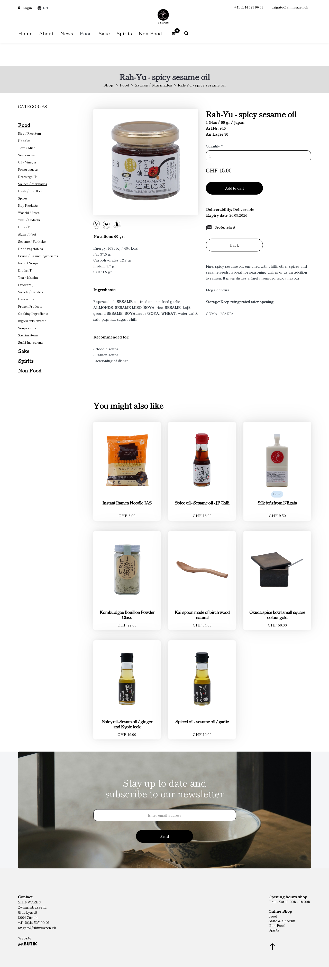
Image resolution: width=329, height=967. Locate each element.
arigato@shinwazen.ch (290, 7)
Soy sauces (26, 155)
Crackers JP (26, 284)
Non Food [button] (150, 33)
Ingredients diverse (32, 320)
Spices (23, 198)
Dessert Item (27, 299)
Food (124, 85)
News (66, 33)
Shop (108, 85)
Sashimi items (28, 335)
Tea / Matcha (28, 277)
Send (164, 836)
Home (25, 33)
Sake (23, 350)
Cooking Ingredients (33, 313)
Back (234, 245)
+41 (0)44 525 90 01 (248, 7)
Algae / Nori (27, 234)
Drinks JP (25, 270)
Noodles (24, 140)
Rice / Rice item (29, 133)
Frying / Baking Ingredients (38, 256)
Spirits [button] (124, 33)
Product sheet (225, 227)
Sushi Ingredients (30, 342)
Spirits (25, 360)
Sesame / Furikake (32, 241)
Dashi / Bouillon (30, 191)
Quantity (214, 146)
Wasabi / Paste (29, 212)
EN (45, 8)
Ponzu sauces (28, 169)
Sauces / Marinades (153, 85)
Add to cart (234, 188)
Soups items (27, 328)
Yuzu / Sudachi (29, 219)
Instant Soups (28, 263)
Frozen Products (30, 306)
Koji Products (28, 205)
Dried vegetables (30, 248)
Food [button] (86, 33)
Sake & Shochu (282, 920)
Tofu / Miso (26, 147)
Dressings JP (27, 176)
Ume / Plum (26, 227)
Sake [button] (104, 33)
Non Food (29, 370)
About (46, 33)
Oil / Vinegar (27, 162)
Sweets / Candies (30, 292)
